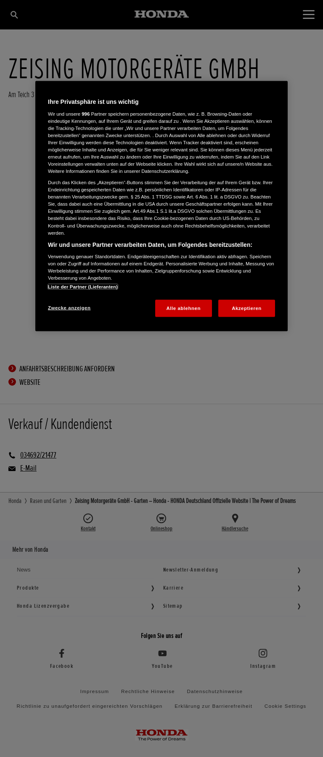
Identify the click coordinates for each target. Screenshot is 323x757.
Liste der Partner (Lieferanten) (83, 286)
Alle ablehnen (184, 307)
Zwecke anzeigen (69, 307)
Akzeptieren (247, 307)
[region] (161, 206)
